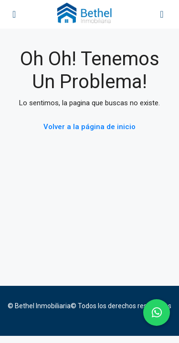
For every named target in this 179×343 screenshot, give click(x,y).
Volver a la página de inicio (89, 126)
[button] (156, 312)
